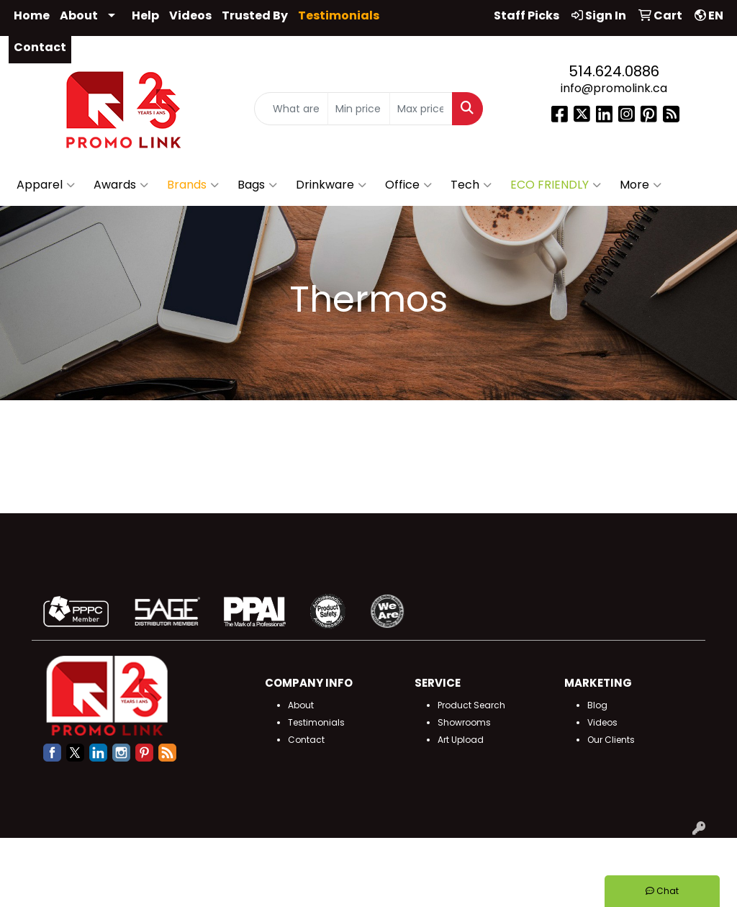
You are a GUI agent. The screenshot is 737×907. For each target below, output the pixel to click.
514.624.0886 (614, 71)
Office (408, 185)
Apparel (46, 185)
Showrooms (464, 722)
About (79, 15)
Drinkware (331, 185)
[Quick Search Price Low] (358, 109)
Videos (190, 15)
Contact (40, 47)
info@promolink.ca (614, 88)
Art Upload (461, 740)
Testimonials (316, 722)
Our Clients (611, 740)
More (640, 185)
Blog (597, 705)
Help (145, 15)
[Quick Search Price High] (420, 109)
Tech (471, 185)
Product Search (471, 705)
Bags (257, 185)
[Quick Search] (290, 109)
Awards (121, 185)
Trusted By (255, 15)
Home (32, 15)
